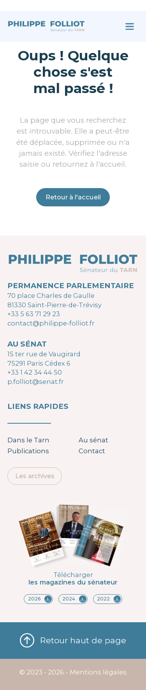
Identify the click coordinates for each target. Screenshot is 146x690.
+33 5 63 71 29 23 (33, 314)
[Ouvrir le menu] (129, 26)
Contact (92, 451)
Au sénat (93, 440)
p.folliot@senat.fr (35, 381)
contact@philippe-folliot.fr (51, 323)
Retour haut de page (73, 640)
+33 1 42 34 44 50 (34, 372)
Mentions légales (98, 672)
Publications (28, 451)
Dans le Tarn (28, 440)
